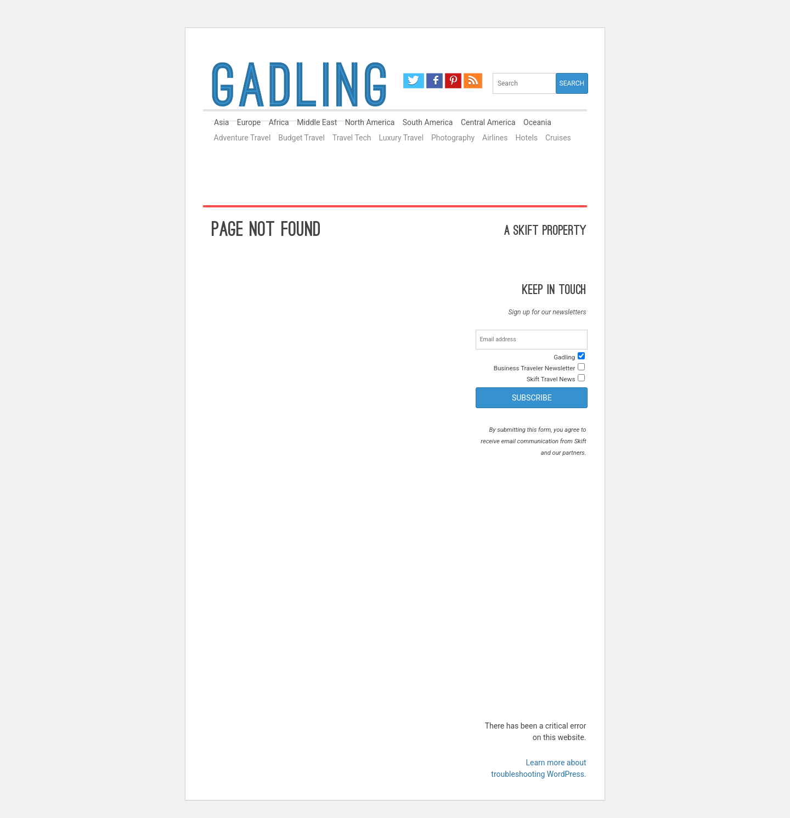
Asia (221, 122)
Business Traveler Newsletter (534, 368)
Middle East (317, 122)
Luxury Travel (401, 137)
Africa (279, 122)
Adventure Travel (242, 137)
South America (428, 122)
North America (370, 122)
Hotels (526, 137)
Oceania (537, 122)
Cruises (558, 137)
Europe (249, 122)
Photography (453, 137)
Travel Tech (351, 137)
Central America (488, 122)
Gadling (299, 89)
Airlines (494, 137)
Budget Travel (301, 137)
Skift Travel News (551, 379)
